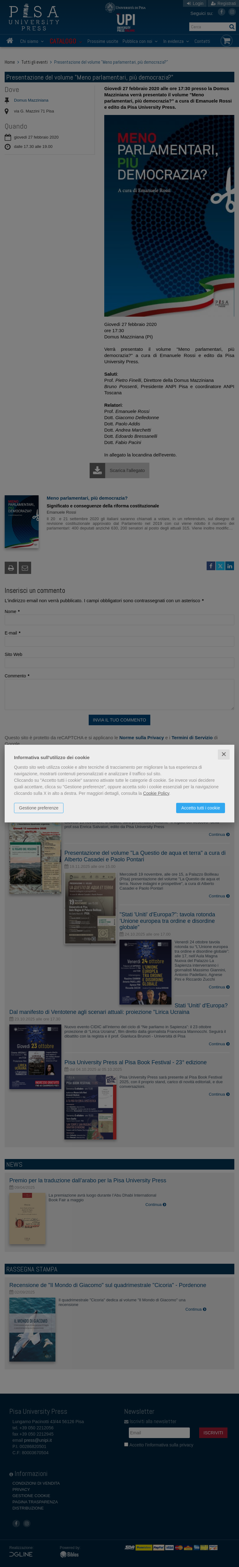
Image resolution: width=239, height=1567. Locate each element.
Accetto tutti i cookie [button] (200, 807)
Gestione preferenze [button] (39, 807)
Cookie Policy (156, 793)
